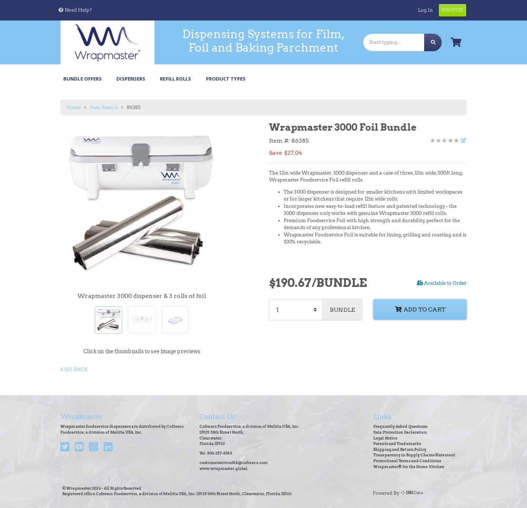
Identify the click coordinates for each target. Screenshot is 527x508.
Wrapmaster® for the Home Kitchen (408, 466)
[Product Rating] (444, 140)
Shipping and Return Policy (400, 449)
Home (73, 107)
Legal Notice (385, 438)
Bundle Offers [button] (82, 78)
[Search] (394, 42)
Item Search (104, 107)
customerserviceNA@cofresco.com (233, 462)
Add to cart (420, 309)
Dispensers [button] (130, 78)
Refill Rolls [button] (175, 78)
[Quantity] (296, 309)
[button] (75, 10)
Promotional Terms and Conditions (407, 461)
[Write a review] (463, 140)
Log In (425, 10)
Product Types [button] (226, 78)
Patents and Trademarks (397, 443)
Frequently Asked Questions (400, 426)
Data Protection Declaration (400, 432)
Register (452, 9)
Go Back (74, 369)
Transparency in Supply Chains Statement (414, 455)
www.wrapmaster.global (223, 468)
